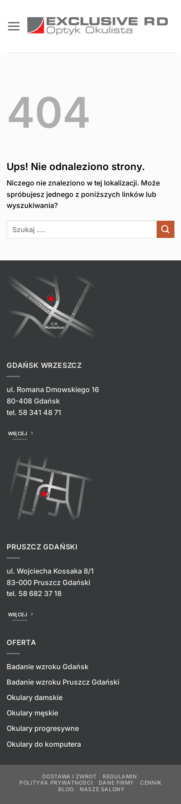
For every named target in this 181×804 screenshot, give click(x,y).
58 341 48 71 (39, 412)
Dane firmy (116, 782)
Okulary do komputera (44, 744)
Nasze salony (102, 789)
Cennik (151, 782)
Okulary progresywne (43, 728)
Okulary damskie (35, 697)
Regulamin (120, 776)
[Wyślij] (165, 229)
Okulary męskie (32, 712)
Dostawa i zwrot (69, 776)
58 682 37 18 (40, 593)
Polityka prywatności (55, 782)
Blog (66, 789)
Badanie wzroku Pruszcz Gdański (63, 682)
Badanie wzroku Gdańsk (48, 666)
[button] (14, 26)
